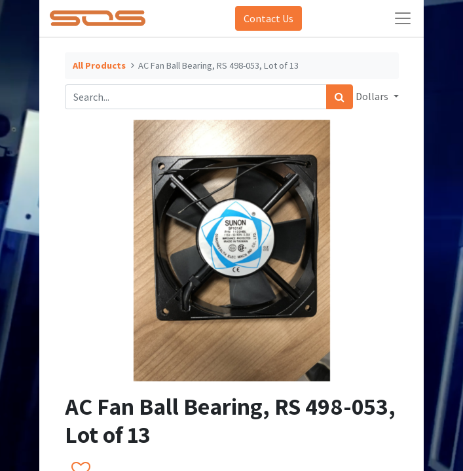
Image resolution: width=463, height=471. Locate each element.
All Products (99, 65)
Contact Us (268, 18)
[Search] (339, 96)
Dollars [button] (373, 96)
